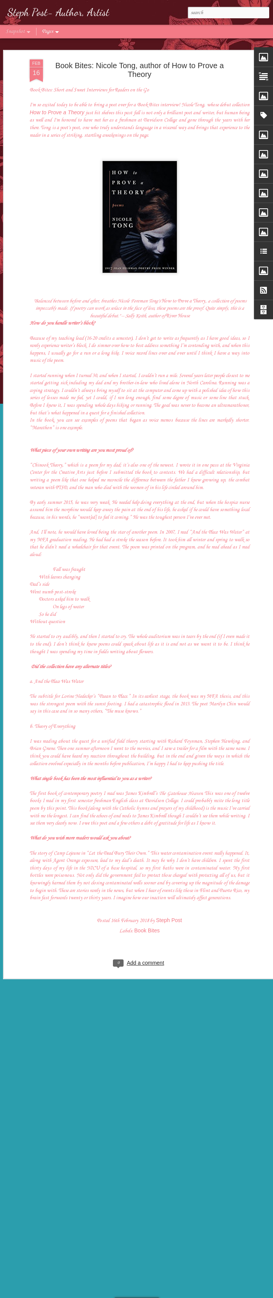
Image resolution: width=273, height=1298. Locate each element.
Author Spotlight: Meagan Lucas (152, 1271)
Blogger (175, 1293)
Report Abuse (196, 1293)
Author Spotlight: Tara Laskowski (64, 1274)
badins (141, 1293)
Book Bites (147, 904)
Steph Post (169, 894)
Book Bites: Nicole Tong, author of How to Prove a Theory (139, 43)
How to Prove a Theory (57, 86)
